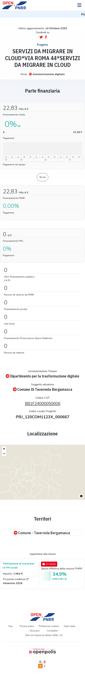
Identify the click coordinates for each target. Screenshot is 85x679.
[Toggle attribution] (81, 496)
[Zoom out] (4, 453)
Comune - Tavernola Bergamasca (42, 533)
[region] (42, 472)
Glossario (35, 630)
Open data (69, 626)
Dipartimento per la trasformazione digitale (42, 376)
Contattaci (52, 630)
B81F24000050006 (42, 403)
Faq (10, 626)
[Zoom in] (4, 448)
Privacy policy (27, 626)
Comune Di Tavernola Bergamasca (42, 389)
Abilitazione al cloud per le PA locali (18, 565)
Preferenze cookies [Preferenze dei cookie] (49, 626)
